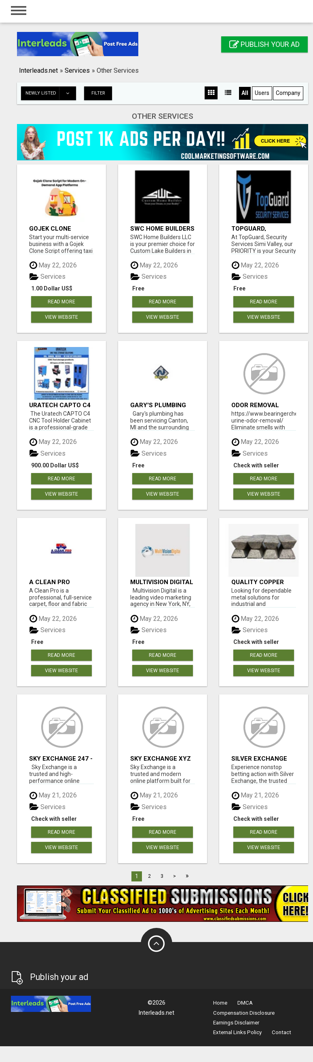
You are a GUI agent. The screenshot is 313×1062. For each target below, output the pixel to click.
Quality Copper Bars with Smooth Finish (262, 582)
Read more (61, 302)
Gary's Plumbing (158, 405)
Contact (281, 1032)
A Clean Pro (49, 582)
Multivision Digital (161, 582)
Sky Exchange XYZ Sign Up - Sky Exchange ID (160, 758)
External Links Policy (237, 1032)
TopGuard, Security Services (261, 228)
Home (220, 1003)
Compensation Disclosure (244, 1013)
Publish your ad (264, 44)
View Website (61, 317)
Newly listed (50, 93)
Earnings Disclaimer (236, 1023)
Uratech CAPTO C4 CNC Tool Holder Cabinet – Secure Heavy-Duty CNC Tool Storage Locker (60, 405)
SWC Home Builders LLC (162, 228)
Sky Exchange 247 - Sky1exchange (61, 758)
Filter (98, 93)
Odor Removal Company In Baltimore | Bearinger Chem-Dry (259, 405)
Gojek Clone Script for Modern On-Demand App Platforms (61, 228)
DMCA (245, 1003)
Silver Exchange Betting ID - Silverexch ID (259, 758)
